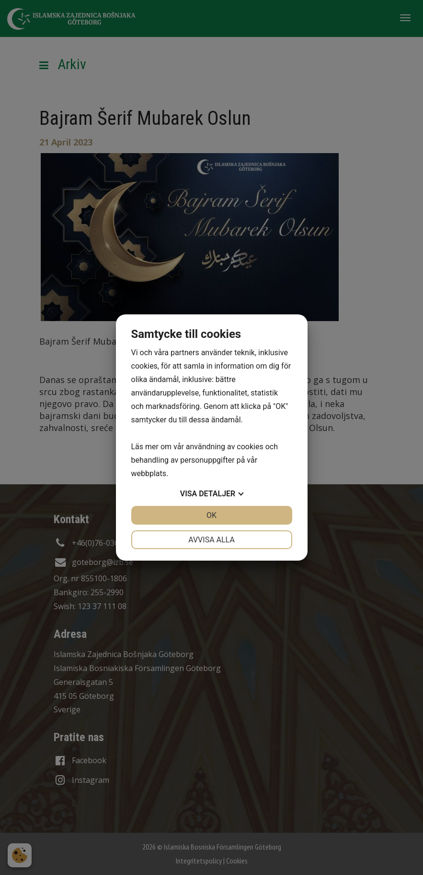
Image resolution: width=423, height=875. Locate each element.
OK (211, 515)
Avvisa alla (211, 539)
